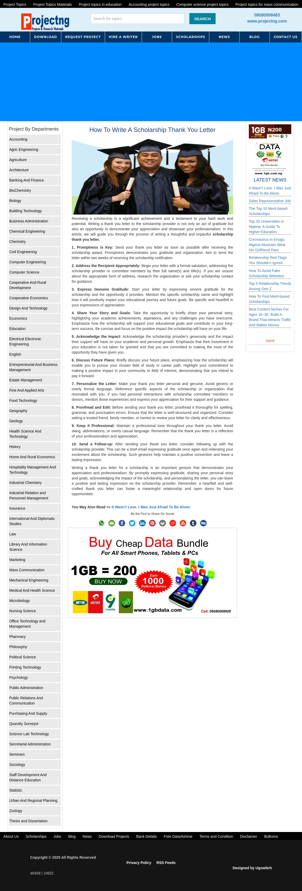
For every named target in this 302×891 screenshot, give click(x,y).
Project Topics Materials (52, 4)
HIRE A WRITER (123, 37)
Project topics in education (100, 4)
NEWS (224, 37)
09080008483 (267, 15)
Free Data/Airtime (178, 836)
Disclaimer (248, 836)
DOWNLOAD (45, 37)
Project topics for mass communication (266, 4)
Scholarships (35, 836)
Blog (71, 836)
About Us (11, 836)
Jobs (57, 836)
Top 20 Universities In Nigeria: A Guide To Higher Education (266, 226)
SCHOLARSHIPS (190, 37)
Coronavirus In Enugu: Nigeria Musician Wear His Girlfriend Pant (267, 244)
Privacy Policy (139, 863)
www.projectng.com (267, 21)
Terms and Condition (216, 836)
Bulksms (271, 836)
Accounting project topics (149, 4)
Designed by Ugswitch (252, 868)
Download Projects (114, 836)
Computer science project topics (202, 4)
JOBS (157, 37)
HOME (14, 37)
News (87, 836)
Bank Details (146, 836)
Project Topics (14, 4)
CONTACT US (286, 37)
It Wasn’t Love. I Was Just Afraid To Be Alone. (151, 507)
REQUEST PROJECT (83, 37)
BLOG (254, 37)
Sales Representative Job (270, 201)
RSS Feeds (165, 863)
